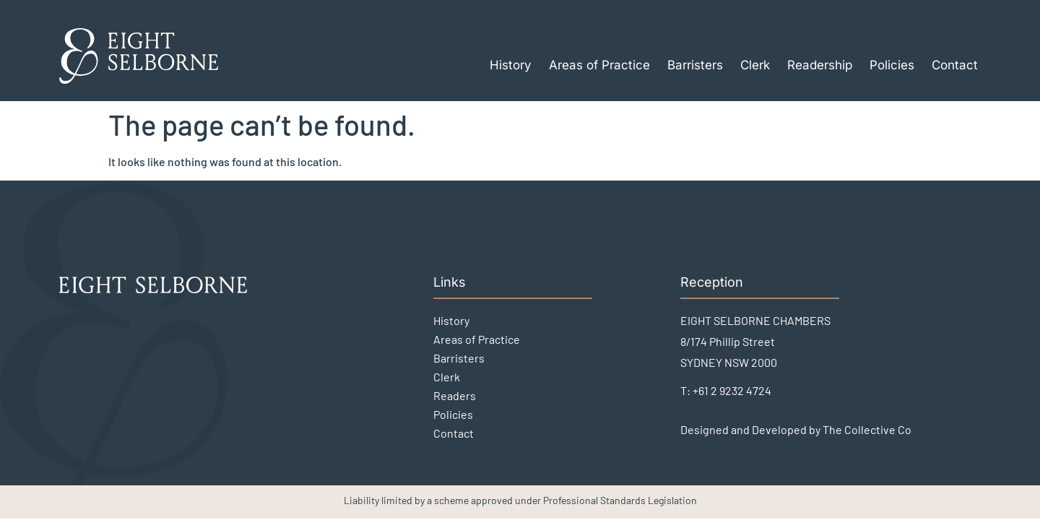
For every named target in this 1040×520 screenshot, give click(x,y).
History (511, 65)
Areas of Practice (599, 65)
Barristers (695, 65)
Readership (819, 65)
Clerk (755, 65)
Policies (892, 65)
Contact (955, 65)
